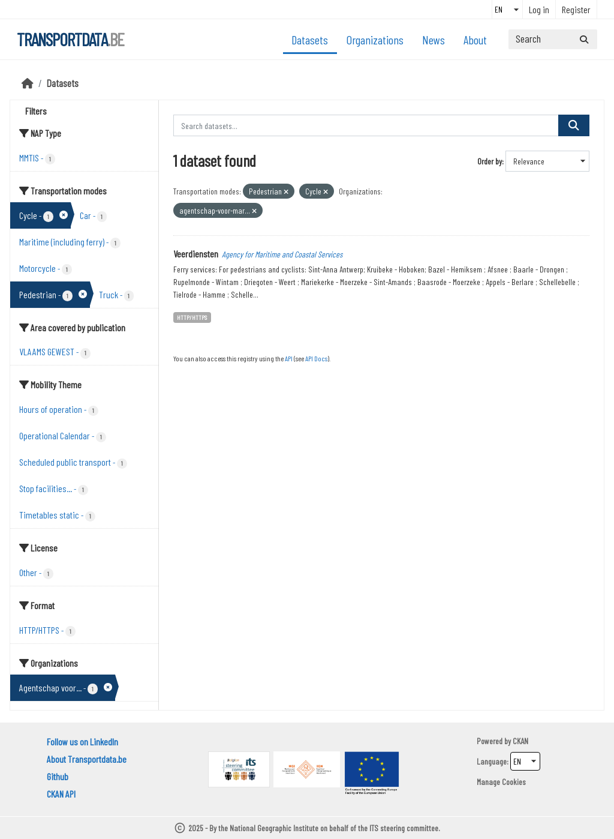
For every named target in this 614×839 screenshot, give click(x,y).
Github (57, 776)
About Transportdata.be (87, 759)
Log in (539, 9)
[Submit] (584, 39)
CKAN (520, 741)
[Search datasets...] (552, 39)
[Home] (28, 82)
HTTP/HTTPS (192, 317)
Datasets (309, 39)
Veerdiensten (195, 253)
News (433, 39)
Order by (489, 161)
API (289, 358)
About (475, 39)
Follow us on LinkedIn (82, 741)
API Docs (316, 358)
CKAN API (61, 793)
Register (576, 9)
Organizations (375, 39)
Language (492, 761)
